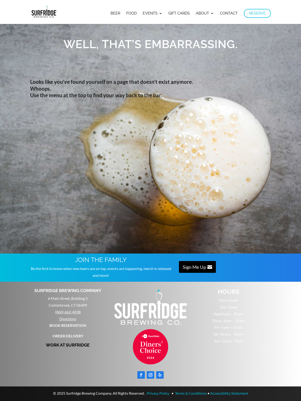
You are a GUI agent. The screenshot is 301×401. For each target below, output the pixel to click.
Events (150, 13)
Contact (229, 13)
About (202, 13)
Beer (115, 13)
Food (131, 13)
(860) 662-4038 (68, 312)
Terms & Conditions (191, 393)
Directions (67, 318)
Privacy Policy (158, 393)
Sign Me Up (194, 267)
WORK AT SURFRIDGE (68, 345)
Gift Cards (179, 13)
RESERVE (257, 13)
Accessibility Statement (229, 393)
